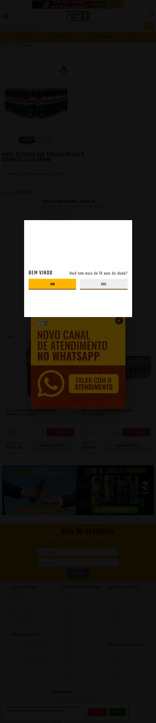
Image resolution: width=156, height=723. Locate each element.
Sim (52, 283)
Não (103, 283)
